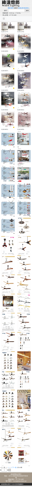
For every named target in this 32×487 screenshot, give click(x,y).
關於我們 (10, 8)
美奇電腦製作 (19, 484)
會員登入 (26, 8)
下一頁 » (14, 467)
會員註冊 (21, 8)
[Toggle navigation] (3, 18)
